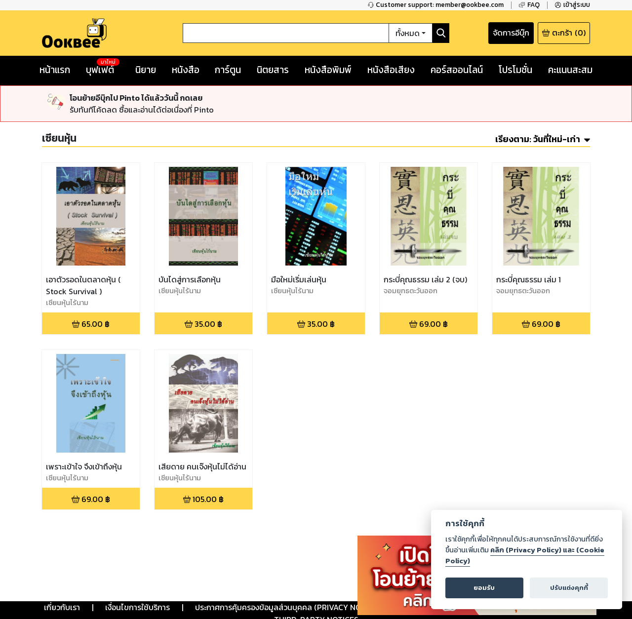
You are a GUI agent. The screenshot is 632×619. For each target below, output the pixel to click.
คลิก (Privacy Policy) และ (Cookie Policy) (524, 555)
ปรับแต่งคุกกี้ (569, 587)
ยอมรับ (484, 587)
